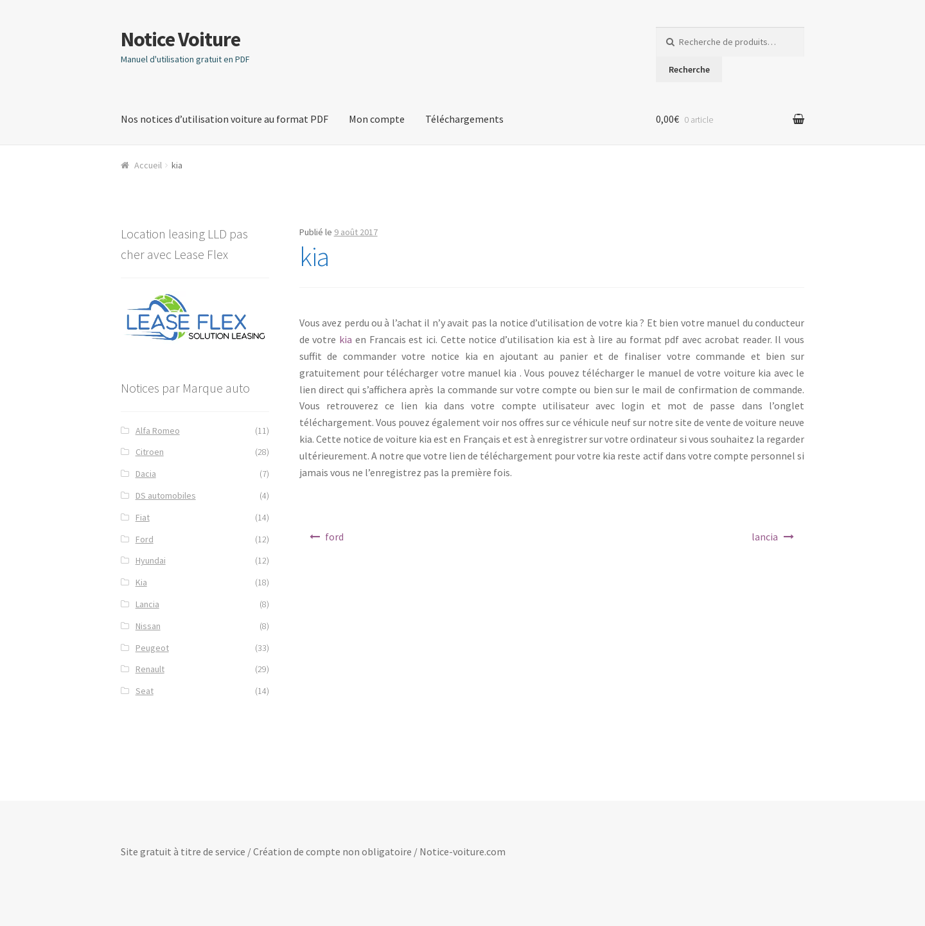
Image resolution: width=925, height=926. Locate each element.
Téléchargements (464, 118)
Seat (145, 691)
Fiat (143, 517)
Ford (145, 539)
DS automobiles (166, 495)
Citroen (150, 452)
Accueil (148, 165)
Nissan (148, 626)
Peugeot (152, 648)
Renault (150, 669)
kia (345, 339)
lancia (765, 536)
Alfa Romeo (158, 430)
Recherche (689, 69)
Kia (141, 582)
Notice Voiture (180, 39)
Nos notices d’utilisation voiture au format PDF (224, 118)
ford (334, 536)
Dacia (146, 473)
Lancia (147, 604)
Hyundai (151, 560)
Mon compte (377, 118)
